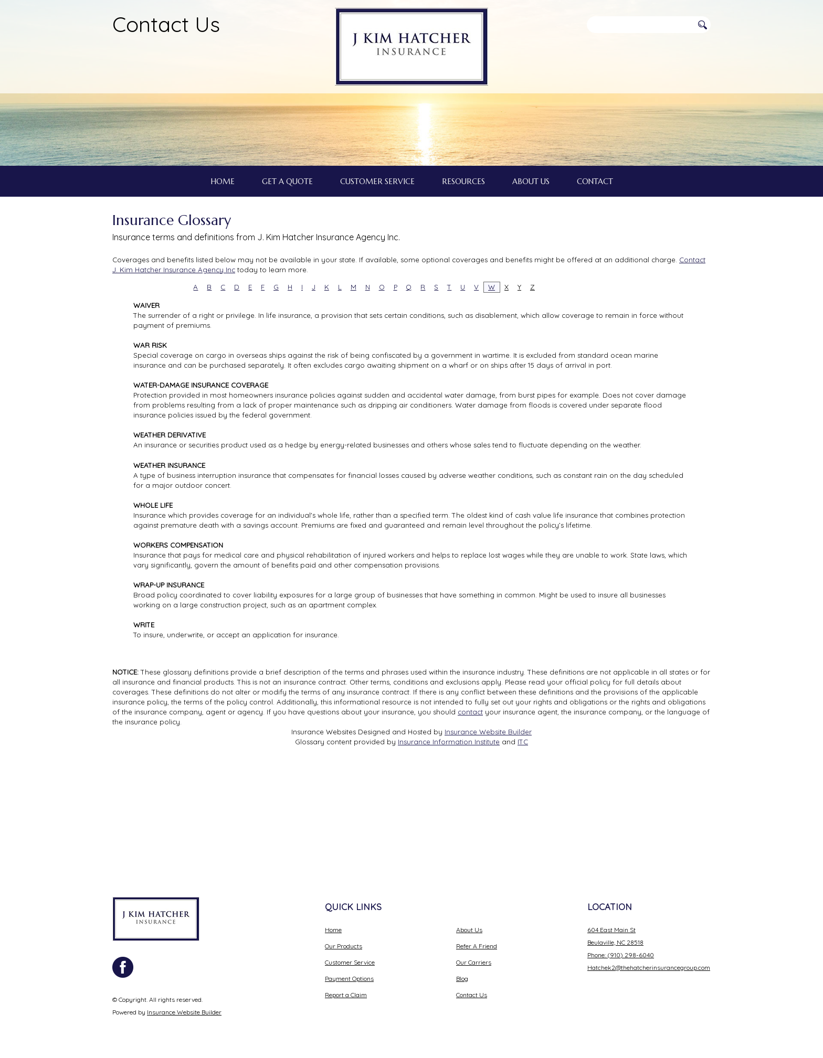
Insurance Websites (323, 829)
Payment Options (349, 978)
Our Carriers (473, 962)
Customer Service (350, 962)
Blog (462, 978)
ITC (523, 839)
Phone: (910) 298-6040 (620, 955)
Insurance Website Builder (488, 829)
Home (333, 930)
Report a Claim (346, 995)
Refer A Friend (476, 946)
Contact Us (166, 24)
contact (470, 809)
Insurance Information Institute (449, 839)
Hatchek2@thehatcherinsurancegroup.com (648, 967)
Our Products (343, 946)
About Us (469, 930)
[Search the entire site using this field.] (639, 25)
